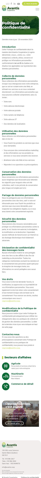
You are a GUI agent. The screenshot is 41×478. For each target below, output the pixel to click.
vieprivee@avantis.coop (11, 301)
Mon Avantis (30, 4)
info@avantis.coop (8, 467)
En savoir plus (15, 423)
